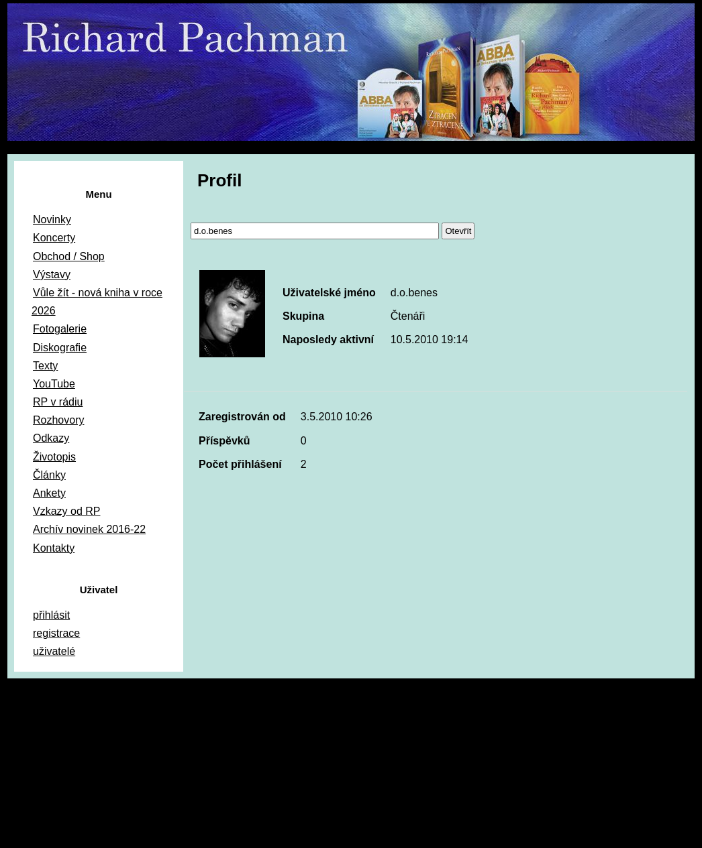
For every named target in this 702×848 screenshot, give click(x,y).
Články (49, 475)
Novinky (52, 219)
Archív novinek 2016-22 (89, 529)
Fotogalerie (60, 329)
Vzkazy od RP (66, 511)
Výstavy (51, 274)
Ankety (49, 493)
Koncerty (54, 237)
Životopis (54, 457)
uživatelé (54, 651)
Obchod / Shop (69, 256)
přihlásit (51, 615)
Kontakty (53, 548)
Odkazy (51, 438)
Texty (45, 365)
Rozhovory (58, 420)
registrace (56, 633)
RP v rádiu (58, 402)
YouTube (54, 383)
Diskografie (60, 347)
